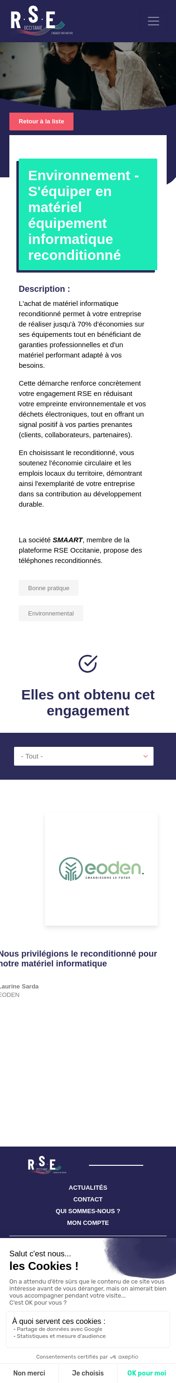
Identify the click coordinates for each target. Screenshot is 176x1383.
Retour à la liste (41, 121)
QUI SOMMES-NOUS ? (88, 1211)
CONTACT (88, 1199)
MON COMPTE (88, 1222)
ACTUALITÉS (88, 1187)
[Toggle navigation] (153, 21)
